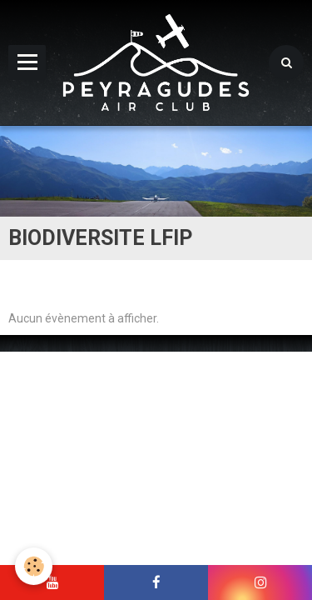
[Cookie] (33, 566)
